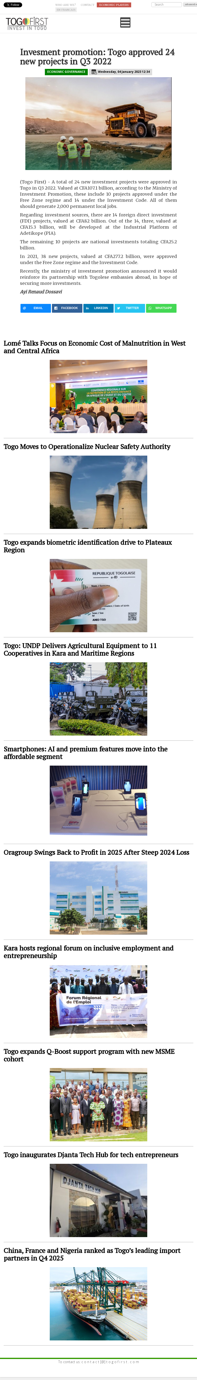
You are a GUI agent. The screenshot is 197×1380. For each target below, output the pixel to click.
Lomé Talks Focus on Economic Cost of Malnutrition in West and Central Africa (95, 347)
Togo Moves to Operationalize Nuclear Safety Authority (87, 446)
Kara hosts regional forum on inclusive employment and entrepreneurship (89, 951)
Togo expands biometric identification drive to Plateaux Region (88, 546)
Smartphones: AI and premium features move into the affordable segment (85, 752)
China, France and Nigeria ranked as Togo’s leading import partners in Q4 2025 (92, 1254)
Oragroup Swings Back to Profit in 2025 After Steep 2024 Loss (96, 852)
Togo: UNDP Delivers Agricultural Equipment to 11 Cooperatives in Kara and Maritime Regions (80, 649)
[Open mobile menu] (125, 22)
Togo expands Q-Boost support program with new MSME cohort (89, 1055)
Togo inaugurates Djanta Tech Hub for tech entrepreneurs (91, 1154)
